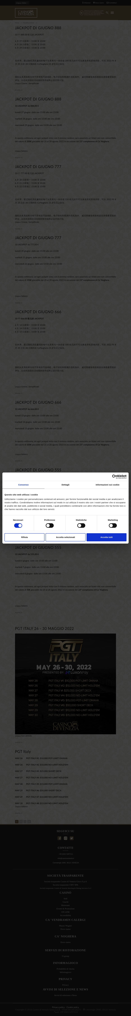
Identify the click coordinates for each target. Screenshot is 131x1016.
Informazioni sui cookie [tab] (107, 485)
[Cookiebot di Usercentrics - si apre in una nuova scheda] (114, 477)
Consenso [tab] (23, 485)
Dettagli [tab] (65, 485)
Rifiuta (24, 537)
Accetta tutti (106, 537)
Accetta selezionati (65, 537)
